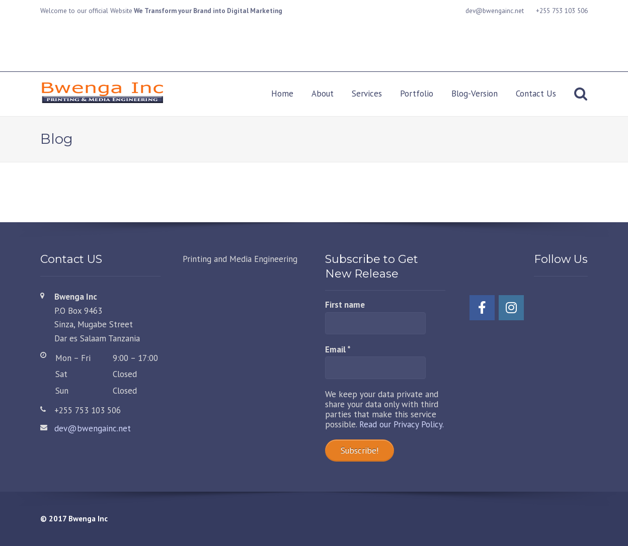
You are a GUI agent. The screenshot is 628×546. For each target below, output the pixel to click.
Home (282, 93)
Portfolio (416, 93)
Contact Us (536, 93)
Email (338, 349)
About (322, 93)
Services (367, 93)
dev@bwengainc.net (92, 428)
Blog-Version (474, 93)
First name (345, 305)
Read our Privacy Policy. (401, 424)
